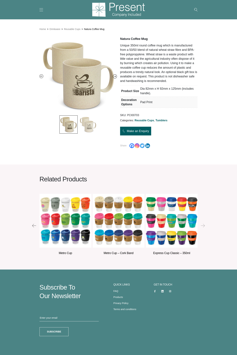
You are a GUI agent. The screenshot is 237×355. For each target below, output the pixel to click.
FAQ (115, 291)
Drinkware (55, 29)
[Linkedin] (147, 145)
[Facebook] (132, 145)
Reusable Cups (72, 29)
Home (42, 29)
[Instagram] (137, 145)
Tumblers (161, 120)
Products (118, 297)
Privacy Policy (120, 303)
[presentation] (34, 226)
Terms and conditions (124, 309)
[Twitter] (142, 145)
